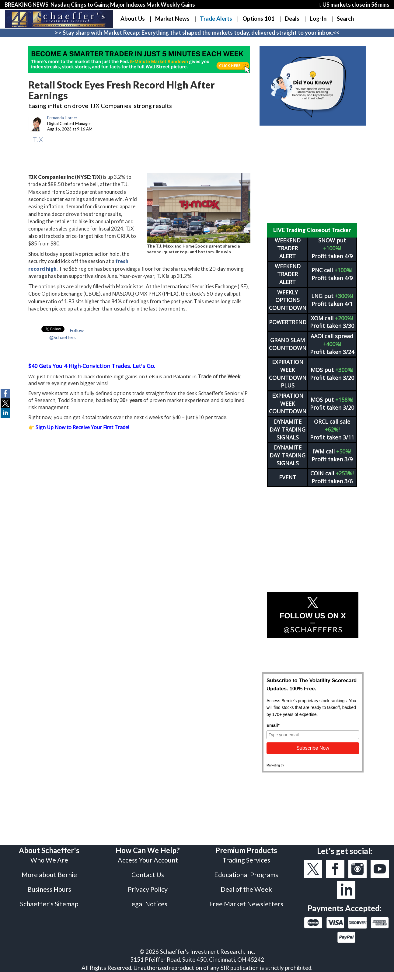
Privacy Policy (148, 889)
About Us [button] (132, 18)
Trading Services (246, 860)
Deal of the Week (246, 889)
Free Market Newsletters (246, 904)
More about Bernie (49, 875)
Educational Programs (246, 875)
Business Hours (49, 889)
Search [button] (345, 18)
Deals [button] (292, 18)
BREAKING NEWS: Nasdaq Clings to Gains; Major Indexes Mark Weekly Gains (100, 4)
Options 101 (258, 18)
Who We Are (49, 860)
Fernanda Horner (62, 117)
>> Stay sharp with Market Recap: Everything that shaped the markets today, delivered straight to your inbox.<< (197, 32)
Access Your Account (148, 860)
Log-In (318, 18)
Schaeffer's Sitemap (49, 904)
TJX (38, 139)
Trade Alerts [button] (216, 18)
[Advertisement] (313, 174)
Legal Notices (147, 904)
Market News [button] (172, 18)
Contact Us (147, 875)
